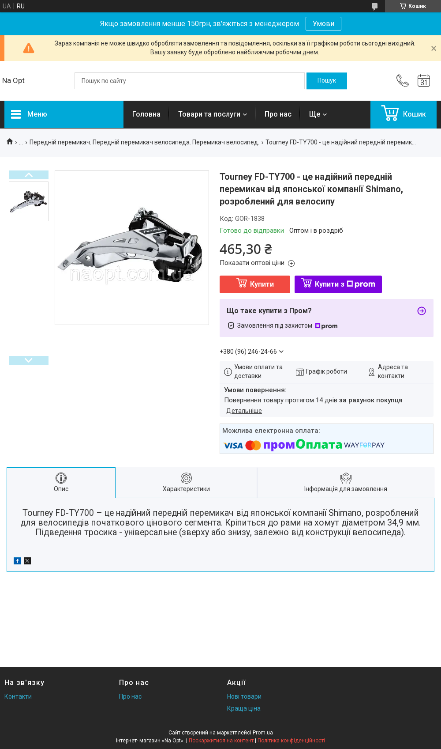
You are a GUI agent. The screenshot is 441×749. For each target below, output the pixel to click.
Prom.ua (263, 733)
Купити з (345, 284)
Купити (262, 284)
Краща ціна (244, 708)
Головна (146, 114)
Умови (323, 23)
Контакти (18, 696)
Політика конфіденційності (291, 741)
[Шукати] (326, 80)
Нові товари (244, 696)
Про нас (278, 114)
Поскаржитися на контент (221, 741)
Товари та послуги (209, 114)
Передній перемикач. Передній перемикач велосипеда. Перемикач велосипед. (144, 142)
